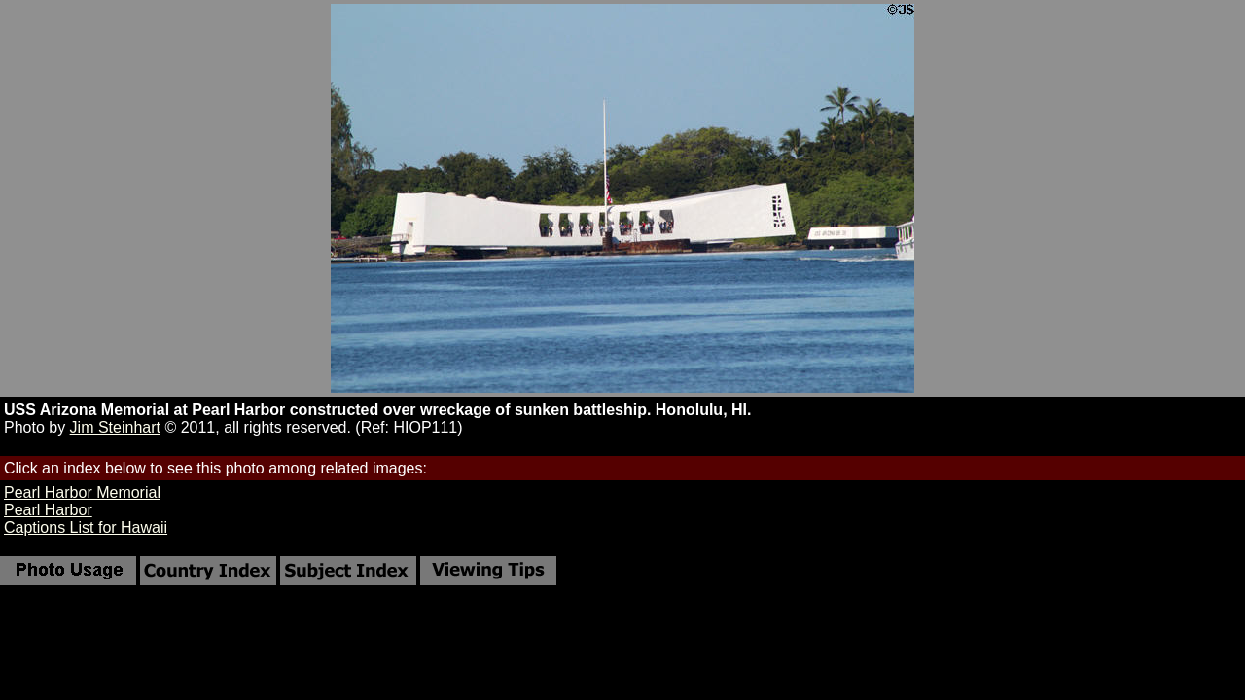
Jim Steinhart (115, 427)
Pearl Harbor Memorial (82, 492)
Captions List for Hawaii (85, 527)
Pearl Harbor (48, 510)
